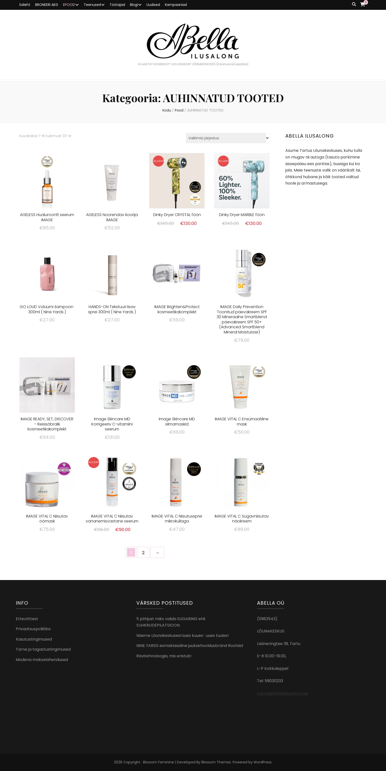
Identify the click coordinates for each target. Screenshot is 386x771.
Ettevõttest (27, 619)
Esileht (24, 4)
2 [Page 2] (143, 553)
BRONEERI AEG (46, 4)
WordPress (263, 762)
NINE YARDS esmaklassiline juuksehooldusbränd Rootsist (189, 645)
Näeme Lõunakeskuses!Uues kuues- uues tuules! (182, 635)
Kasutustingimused (34, 639)
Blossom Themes (216, 762)
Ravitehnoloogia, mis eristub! (164, 656)
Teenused (92, 4)
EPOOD (69, 4)
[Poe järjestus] (228, 138)
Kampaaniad (176, 4)
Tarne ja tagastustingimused (43, 649)
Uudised (153, 4)
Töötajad (117, 4)
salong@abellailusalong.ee (282, 693)
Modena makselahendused (42, 659)
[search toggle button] (354, 4)
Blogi (134, 4)
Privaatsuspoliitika (33, 629)
